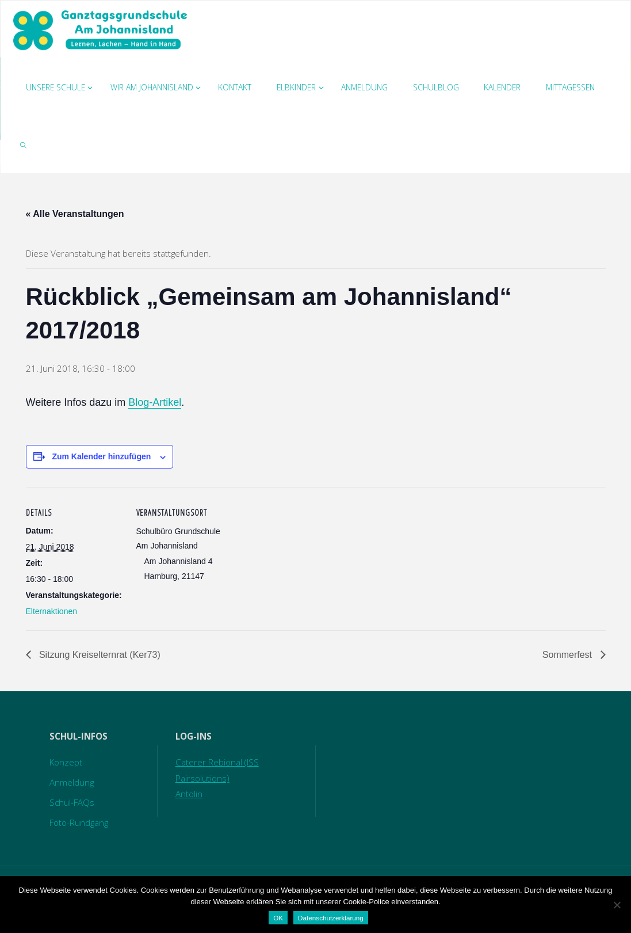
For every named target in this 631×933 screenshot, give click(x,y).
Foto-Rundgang (78, 822)
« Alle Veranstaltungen (75, 214)
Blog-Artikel (154, 402)
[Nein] (616, 905)
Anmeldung (71, 782)
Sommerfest (568, 655)
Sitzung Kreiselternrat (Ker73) (98, 655)
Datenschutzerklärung (331, 917)
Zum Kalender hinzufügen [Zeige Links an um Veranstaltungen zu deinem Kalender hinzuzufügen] (101, 456)
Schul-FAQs (71, 802)
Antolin (188, 793)
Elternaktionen (52, 611)
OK (278, 917)
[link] (23, 144)
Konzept (65, 762)
